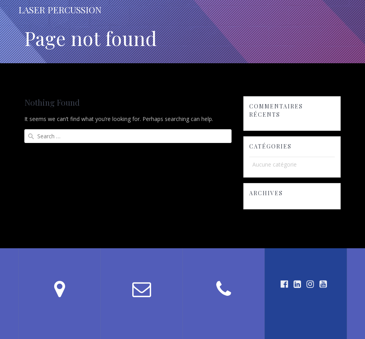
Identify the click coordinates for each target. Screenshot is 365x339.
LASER (60, 9)
